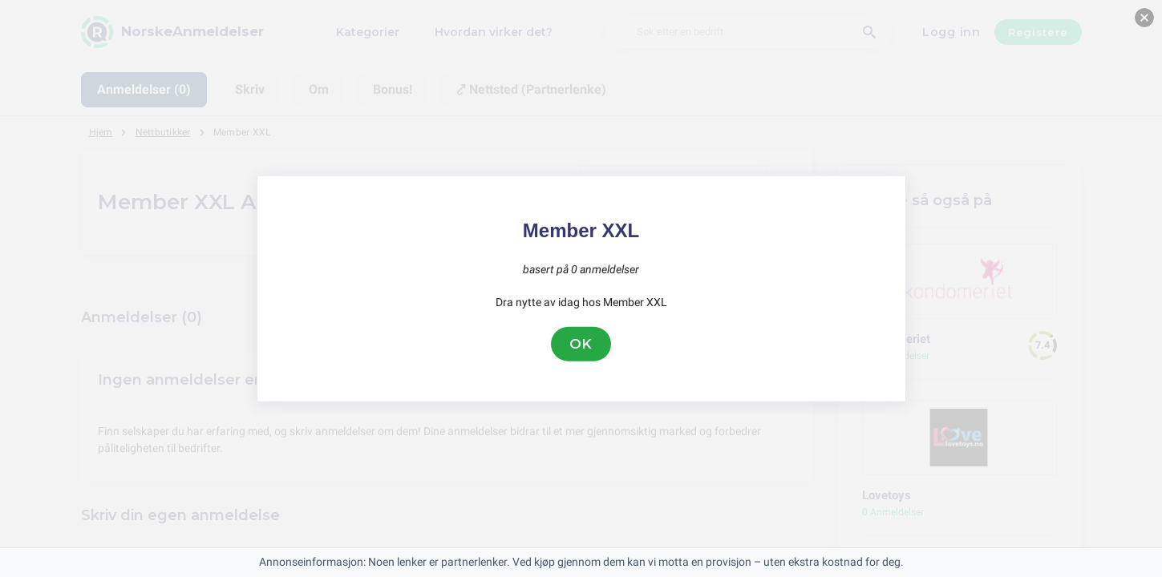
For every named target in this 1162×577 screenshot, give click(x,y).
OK (581, 344)
